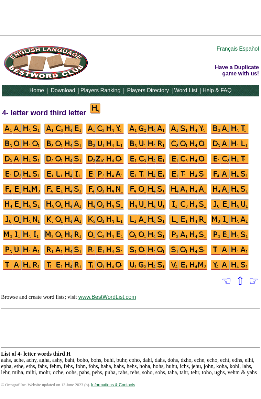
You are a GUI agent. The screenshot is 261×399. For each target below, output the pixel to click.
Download (63, 90)
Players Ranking (100, 90)
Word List (185, 90)
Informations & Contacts (113, 384)
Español (249, 49)
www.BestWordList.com (107, 297)
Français (227, 49)
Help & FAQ (217, 90)
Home (37, 90)
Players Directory (148, 90)
